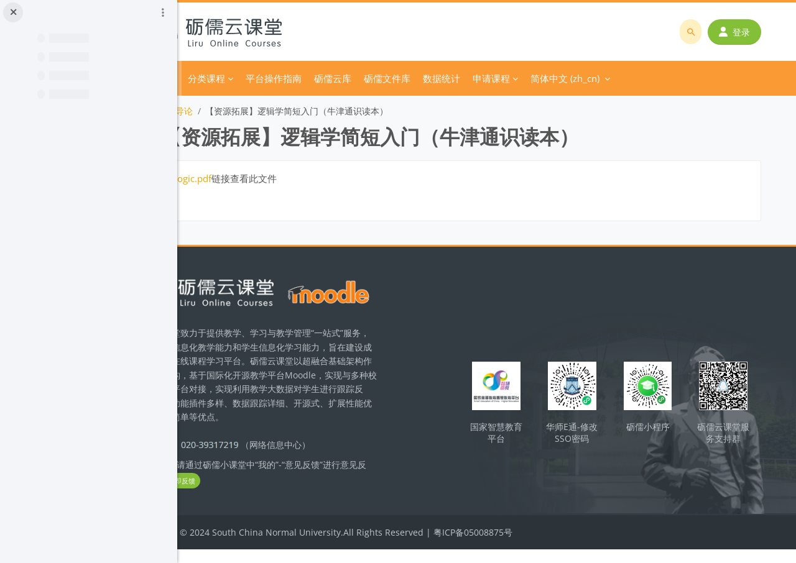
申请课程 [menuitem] (562, 78)
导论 (255, 111)
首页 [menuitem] (237, 78)
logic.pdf (264, 178)
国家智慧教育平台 (530, 435)
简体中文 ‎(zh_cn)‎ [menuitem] (636, 78)
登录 (738, 32)
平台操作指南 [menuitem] (345, 78)
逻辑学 (221, 111)
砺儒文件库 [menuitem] (458, 78)
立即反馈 (275, 495)
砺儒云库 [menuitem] (404, 78)
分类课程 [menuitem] (278, 78)
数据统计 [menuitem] (513, 78)
